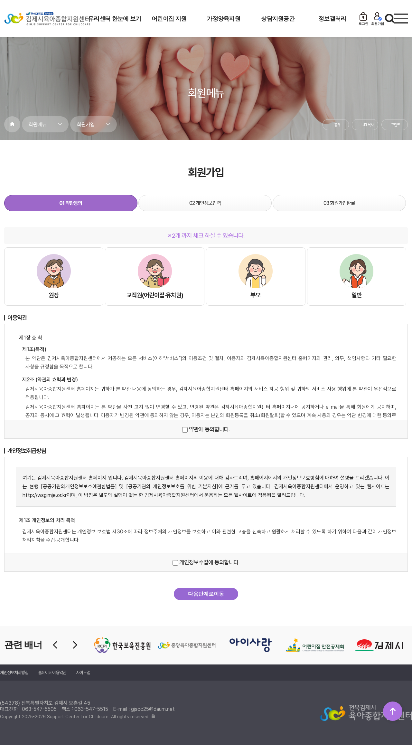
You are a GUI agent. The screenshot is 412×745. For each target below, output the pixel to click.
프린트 (395, 125)
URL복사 (367, 125)
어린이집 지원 (169, 18)
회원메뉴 (37, 124)
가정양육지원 (223, 18)
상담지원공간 (278, 18)
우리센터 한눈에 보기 (114, 18)
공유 (337, 125)
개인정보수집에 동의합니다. (206, 562)
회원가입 (86, 124)
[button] (55, 645)
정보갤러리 (332, 18)
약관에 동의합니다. (206, 429)
